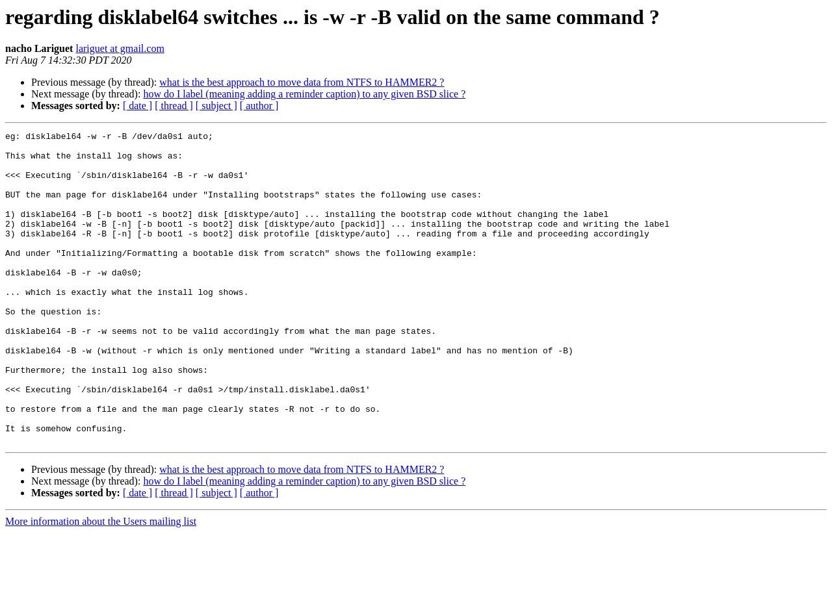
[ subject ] (216, 105)
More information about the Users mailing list (100, 583)
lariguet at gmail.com (119, 48)
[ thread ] (174, 105)
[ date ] (137, 105)
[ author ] (259, 105)
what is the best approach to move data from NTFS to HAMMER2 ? (301, 82)
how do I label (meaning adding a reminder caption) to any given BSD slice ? (304, 93)
